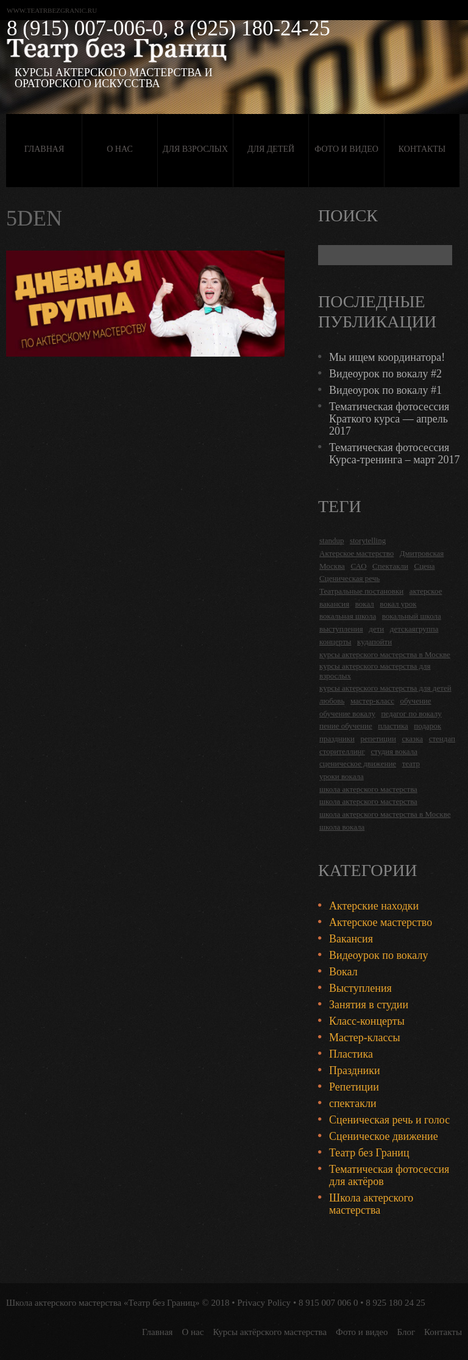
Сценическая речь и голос (389, 1120)
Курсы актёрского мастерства (270, 1332)
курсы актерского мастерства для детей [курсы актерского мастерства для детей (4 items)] (385, 687)
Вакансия (351, 939)
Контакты (422, 149)
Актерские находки (374, 906)
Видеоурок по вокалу (378, 955)
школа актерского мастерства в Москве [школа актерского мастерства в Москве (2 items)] (384, 814)
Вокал (343, 972)
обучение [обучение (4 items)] (415, 700)
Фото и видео (346, 149)
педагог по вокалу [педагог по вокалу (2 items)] (411, 713)
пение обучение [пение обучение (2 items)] (345, 725)
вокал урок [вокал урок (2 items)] (398, 603)
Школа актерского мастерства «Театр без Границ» (103, 1303)
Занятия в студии (368, 1005)
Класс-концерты (367, 1021)
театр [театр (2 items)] (411, 763)
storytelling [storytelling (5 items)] (368, 540)
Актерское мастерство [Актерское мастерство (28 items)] (356, 553)
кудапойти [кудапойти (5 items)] (374, 641)
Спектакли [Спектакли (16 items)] (390, 566)
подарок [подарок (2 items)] (427, 725)
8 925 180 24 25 (395, 1303)
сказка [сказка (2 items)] (412, 738)
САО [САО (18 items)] (358, 566)
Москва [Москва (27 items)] (332, 566)
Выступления (360, 988)
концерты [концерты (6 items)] (335, 641)
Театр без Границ (369, 1153)
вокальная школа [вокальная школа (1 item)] (347, 616)
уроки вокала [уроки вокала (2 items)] (341, 776)
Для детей (270, 149)
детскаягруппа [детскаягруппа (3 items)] (414, 628)
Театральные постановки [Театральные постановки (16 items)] (361, 591)
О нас (119, 149)
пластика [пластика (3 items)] (393, 725)
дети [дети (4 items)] (376, 628)
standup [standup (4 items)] (331, 540)
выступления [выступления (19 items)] (341, 628)
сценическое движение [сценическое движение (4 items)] (357, 763)
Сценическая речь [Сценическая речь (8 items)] (349, 578)
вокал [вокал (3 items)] (364, 603)
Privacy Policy (264, 1303)
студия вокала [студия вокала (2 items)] (393, 751)
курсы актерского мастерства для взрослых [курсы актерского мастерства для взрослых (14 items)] (375, 670)
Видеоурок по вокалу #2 (385, 374)
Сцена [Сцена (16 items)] (424, 566)
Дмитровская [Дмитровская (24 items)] (422, 553)
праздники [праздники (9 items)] (337, 738)
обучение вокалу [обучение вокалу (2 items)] (347, 713)
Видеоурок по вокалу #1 (385, 390)
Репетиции (354, 1087)
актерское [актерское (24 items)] (426, 591)
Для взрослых (195, 149)
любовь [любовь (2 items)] (331, 700)
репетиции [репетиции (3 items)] (378, 738)
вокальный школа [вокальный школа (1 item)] (411, 616)
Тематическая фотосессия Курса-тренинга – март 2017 (394, 453)
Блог (406, 1332)
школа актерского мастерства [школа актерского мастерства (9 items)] (368, 801)
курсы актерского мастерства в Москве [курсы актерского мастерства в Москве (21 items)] (384, 654)
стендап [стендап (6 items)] (442, 738)
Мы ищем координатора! (387, 357)
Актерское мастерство (380, 922)
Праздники (354, 1070)
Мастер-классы (364, 1037)
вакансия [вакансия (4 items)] (334, 603)
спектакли (353, 1103)
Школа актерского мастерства (371, 1204)
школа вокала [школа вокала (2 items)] (341, 826)
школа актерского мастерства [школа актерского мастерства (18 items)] (368, 789)
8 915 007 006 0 (328, 1303)
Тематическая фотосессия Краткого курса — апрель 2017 (389, 419)
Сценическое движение (383, 1136)
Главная (44, 149)
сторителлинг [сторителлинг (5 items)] (342, 751)
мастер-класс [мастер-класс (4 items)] (372, 700)
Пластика (351, 1054)
